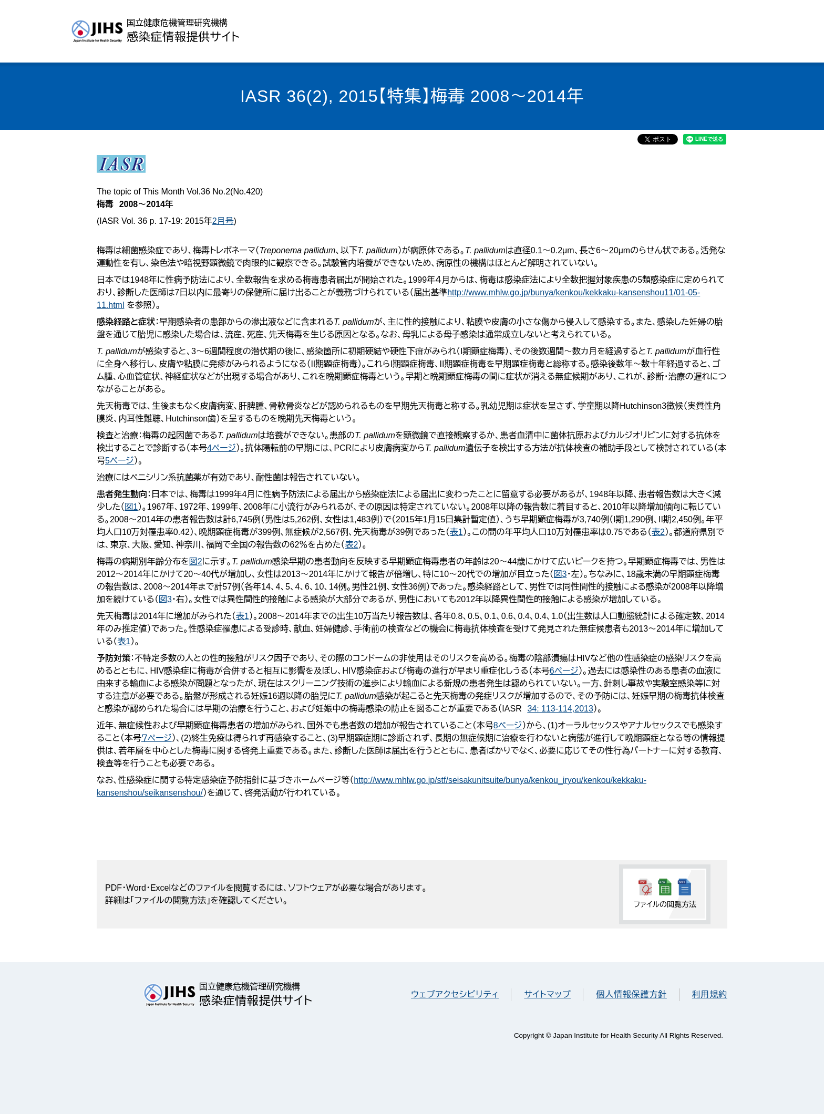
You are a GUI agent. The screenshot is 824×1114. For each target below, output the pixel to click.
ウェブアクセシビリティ (455, 994)
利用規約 (709, 994)
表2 (658, 532)
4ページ (221, 447)
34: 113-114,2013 (560, 708)
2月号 (223, 220)
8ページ (507, 725)
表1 (456, 532)
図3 (560, 574)
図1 (131, 506)
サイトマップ (547, 994)
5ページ (119, 460)
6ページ (564, 670)
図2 (195, 561)
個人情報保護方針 (631, 994)
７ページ (156, 738)
